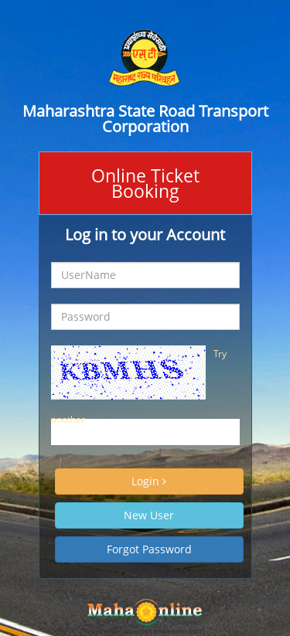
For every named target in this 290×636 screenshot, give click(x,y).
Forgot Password (149, 549)
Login (148, 481)
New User (149, 515)
